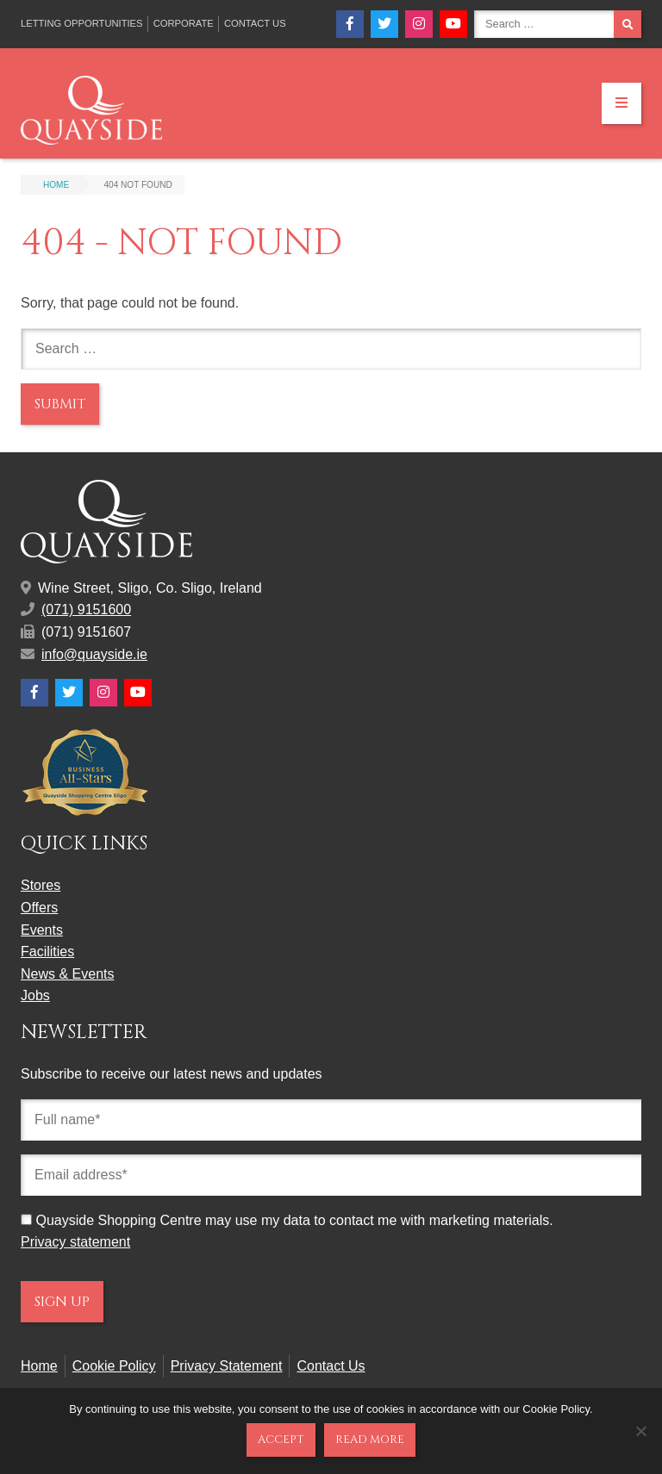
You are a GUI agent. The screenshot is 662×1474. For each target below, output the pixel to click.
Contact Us (255, 23)
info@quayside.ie (94, 654)
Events (42, 930)
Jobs (35, 995)
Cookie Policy (114, 1366)
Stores (40, 885)
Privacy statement (75, 1242)
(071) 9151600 (86, 609)
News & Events (67, 974)
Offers (39, 907)
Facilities (47, 951)
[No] (640, 1431)
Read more (369, 1439)
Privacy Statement (227, 1366)
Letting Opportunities (82, 23)
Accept (281, 1439)
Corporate (183, 23)
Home (39, 1366)
